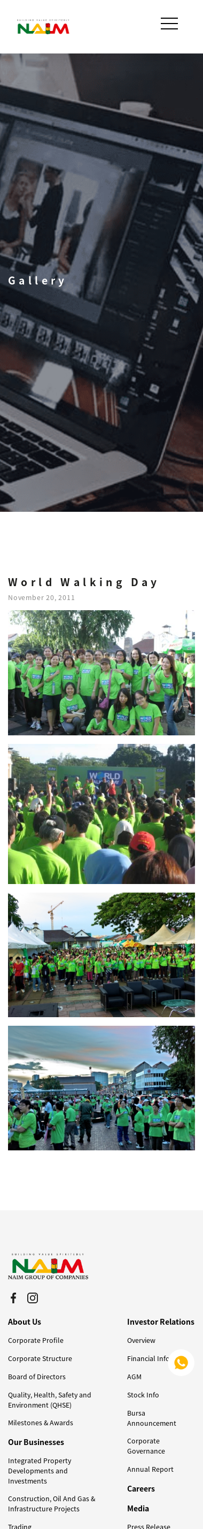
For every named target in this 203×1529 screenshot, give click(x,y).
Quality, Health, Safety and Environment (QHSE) (49, 1400)
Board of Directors (37, 1376)
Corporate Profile (36, 1340)
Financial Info (148, 1358)
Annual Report (150, 1469)
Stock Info (143, 1395)
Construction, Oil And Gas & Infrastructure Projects (51, 1503)
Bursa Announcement (151, 1418)
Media (138, 1508)
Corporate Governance (146, 1446)
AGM (134, 1376)
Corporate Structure (40, 1358)
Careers (141, 1488)
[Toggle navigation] (170, 23)
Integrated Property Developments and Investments (39, 1471)
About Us (24, 1321)
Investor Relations (160, 1321)
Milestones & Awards (40, 1422)
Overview (141, 1340)
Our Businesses (36, 1441)
